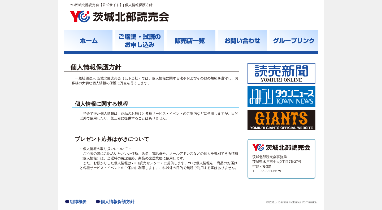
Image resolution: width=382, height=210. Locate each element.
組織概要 (78, 201)
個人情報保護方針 (117, 201)
